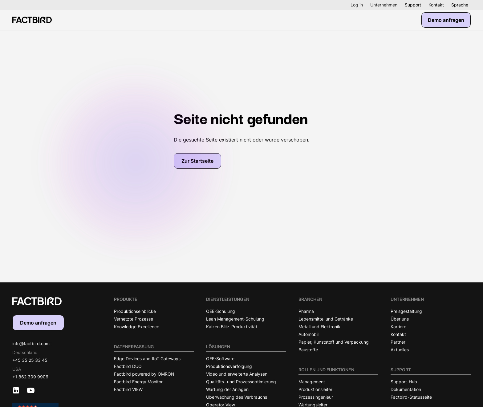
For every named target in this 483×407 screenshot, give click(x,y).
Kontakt (436, 4)
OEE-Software (220, 358)
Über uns (400, 318)
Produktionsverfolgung (229, 366)
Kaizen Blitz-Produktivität (231, 326)
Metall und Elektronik (319, 326)
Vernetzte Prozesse (133, 318)
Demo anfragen (446, 20)
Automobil (308, 334)
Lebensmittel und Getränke (325, 318)
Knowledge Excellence (136, 326)
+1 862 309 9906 (30, 376)
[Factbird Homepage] (32, 20)
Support (413, 4)
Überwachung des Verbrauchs (236, 397)
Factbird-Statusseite (411, 397)
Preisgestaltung (406, 311)
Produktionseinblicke (135, 311)
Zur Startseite (197, 161)
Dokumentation (406, 389)
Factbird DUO (128, 366)
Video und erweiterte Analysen (236, 374)
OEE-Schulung (220, 311)
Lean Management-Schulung (235, 318)
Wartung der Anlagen (227, 389)
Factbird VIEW (128, 389)
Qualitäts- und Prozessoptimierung (241, 381)
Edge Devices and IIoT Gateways (147, 358)
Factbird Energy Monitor (138, 381)
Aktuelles (400, 349)
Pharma (306, 311)
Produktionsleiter (315, 389)
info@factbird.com (31, 343)
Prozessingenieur (315, 397)
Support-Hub (404, 381)
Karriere (398, 326)
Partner (398, 342)
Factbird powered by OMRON (144, 374)
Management (311, 381)
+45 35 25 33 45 (29, 360)
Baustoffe (308, 349)
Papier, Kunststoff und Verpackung (333, 342)
